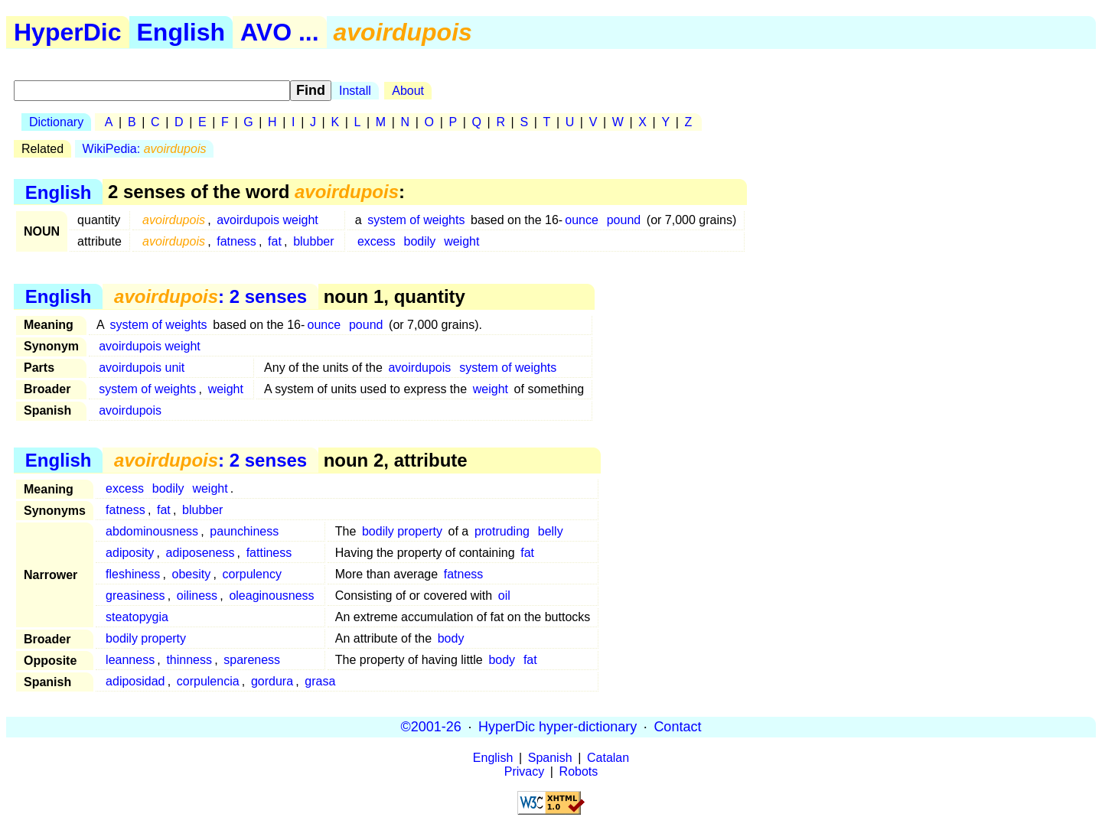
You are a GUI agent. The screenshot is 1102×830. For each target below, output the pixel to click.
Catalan (608, 757)
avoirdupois (419, 367)
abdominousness (152, 531)
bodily (420, 241)
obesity (191, 574)
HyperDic (68, 32)
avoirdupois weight (267, 219)
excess (376, 241)
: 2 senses (210, 296)
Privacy (524, 771)
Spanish (550, 757)
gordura (272, 681)
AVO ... (279, 32)
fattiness (269, 552)
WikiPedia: (145, 148)
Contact (677, 726)
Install (355, 90)
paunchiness (244, 531)
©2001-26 (431, 726)
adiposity (130, 552)
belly (550, 531)
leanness (130, 659)
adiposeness (200, 552)
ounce (581, 219)
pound (624, 219)
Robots (578, 771)
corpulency (252, 574)
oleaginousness (271, 595)
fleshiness (133, 574)
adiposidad (135, 681)
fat (275, 241)
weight (461, 241)
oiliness (197, 595)
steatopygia (137, 616)
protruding (502, 531)
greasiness (135, 595)
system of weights (416, 219)
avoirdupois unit (141, 367)
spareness (251, 659)
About (408, 90)
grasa (320, 681)
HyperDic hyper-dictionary (557, 726)
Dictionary (56, 122)
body (451, 638)
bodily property (402, 531)
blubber (313, 241)
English (181, 32)
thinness (189, 659)
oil (504, 595)
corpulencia (208, 681)
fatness (236, 241)
